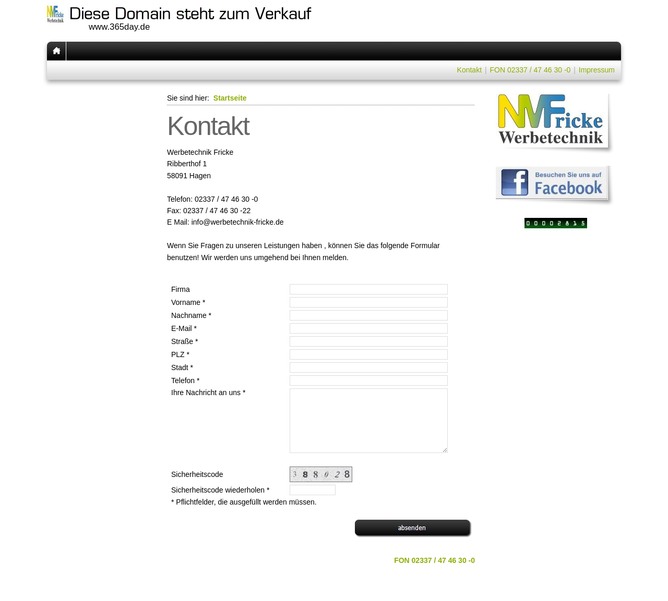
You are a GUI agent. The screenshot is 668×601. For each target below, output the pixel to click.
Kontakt (469, 70)
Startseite (230, 98)
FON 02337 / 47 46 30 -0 (530, 70)
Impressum (597, 70)
